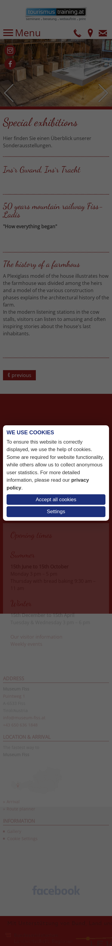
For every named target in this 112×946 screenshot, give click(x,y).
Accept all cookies (56, 499)
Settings (56, 511)
